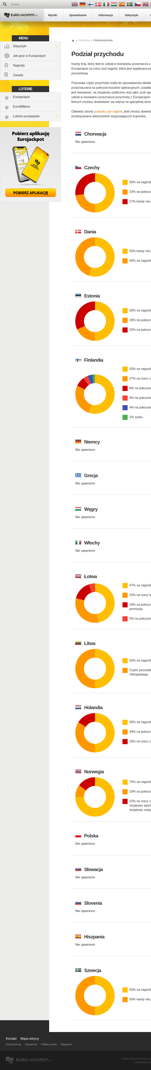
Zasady (18, 75)
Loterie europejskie (26, 116)
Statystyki (19, 46)
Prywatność (31, 1044)
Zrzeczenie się (13, 1044)
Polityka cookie (49, 1044)
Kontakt (11, 1038)
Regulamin (66, 1044)
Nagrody (19, 65)
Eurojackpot (21, 97)
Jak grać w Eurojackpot (29, 55)
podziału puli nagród (108, 111)
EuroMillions (21, 106)
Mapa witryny (29, 1038)
